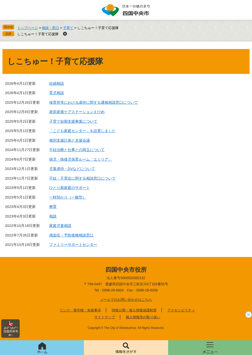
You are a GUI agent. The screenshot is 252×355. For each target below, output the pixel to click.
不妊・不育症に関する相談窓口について (82, 178)
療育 (53, 206)
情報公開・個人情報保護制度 (134, 310)
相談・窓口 (50, 28)
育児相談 (56, 93)
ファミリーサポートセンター (73, 244)
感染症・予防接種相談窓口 (71, 235)
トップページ (27, 28)
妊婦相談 (56, 83)
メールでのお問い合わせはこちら (126, 300)
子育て (68, 28)
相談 (53, 216)
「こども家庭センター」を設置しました (82, 131)
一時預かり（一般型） (67, 197)
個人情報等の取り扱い (143, 317)
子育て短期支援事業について (73, 121)
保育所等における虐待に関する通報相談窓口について (93, 102)
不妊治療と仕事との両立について (77, 150)
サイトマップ (104, 317)
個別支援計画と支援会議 (69, 140)
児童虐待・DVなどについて (72, 169)
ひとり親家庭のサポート (69, 188)
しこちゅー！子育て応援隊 (38, 34)
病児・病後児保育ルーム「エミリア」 (80, 159)
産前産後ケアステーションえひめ (77, 112)
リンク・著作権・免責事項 (80, 310)
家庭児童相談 (60, 225)
